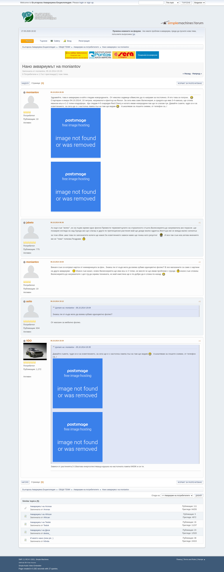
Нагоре (25, 482)
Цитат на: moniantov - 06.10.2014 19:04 (73, 308)
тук (133, 34)
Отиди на (156, 495)
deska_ (46, 533)
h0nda (46, 541)
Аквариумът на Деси (40, 530)
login (81, 2)
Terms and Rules (190, 559)
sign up (90, 2)
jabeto (29, 222)
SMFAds (21, 562)
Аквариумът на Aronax (41, 506)
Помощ (179, 559)
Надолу (25, 83)
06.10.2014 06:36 (57, 222)
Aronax (46, 509)
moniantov (32, 92)
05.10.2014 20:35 (57, 92)
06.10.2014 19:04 (57, 262)
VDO (29, 340)
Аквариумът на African (41, 514)
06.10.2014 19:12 (57, 301)
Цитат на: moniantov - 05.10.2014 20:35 (73, 347)
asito (29, 301)
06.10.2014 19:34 (57, 341)
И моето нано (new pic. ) (41, 538)
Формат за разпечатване (190, 83)
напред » (197, 73)
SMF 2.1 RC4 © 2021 (27, 559)
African (46, 517)
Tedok (46, 525)
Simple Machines (42, 559)
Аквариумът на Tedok (40, 522)
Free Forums (31, 562)
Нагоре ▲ (201, 559)
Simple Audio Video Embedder (30, 566)
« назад (187, 73)
